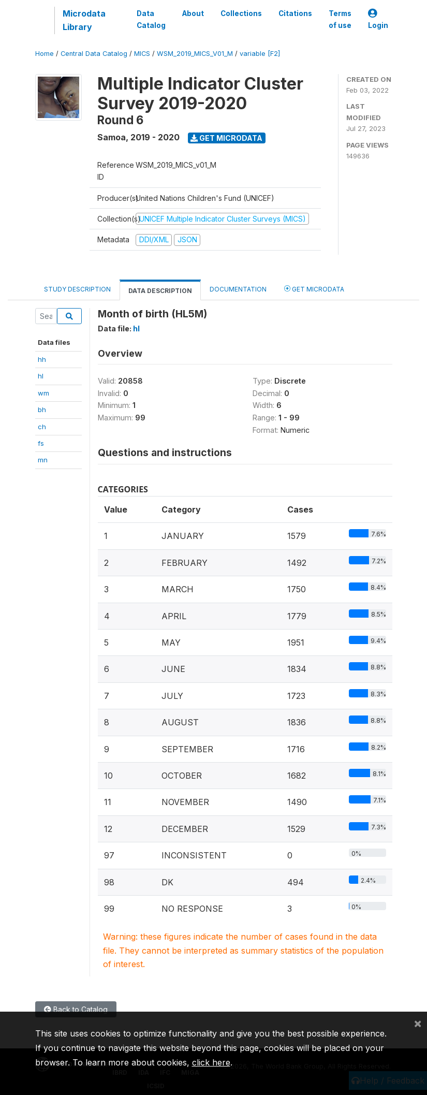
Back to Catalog (76, 1009)
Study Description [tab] (77, 289)
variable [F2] (260, 53)
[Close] (418, 1023)
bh (42, 409)
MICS (142, 53)
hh (42, 359)
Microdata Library (84, 20)
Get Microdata (226, 138)
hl (40, 376)
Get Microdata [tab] (314, 288)
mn (43, 460)
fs (41, 443)
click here (211, 1062)
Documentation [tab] (238, 289)
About (193, 13)
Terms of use (340, 19)
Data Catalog (151, 19)
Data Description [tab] (160, 291)
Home (44, 53)
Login (378, 19)
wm (43, 393)
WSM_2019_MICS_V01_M (195, 53)
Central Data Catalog (94, 53)
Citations (295, 13)
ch (42, 426)
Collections (241, 13)
